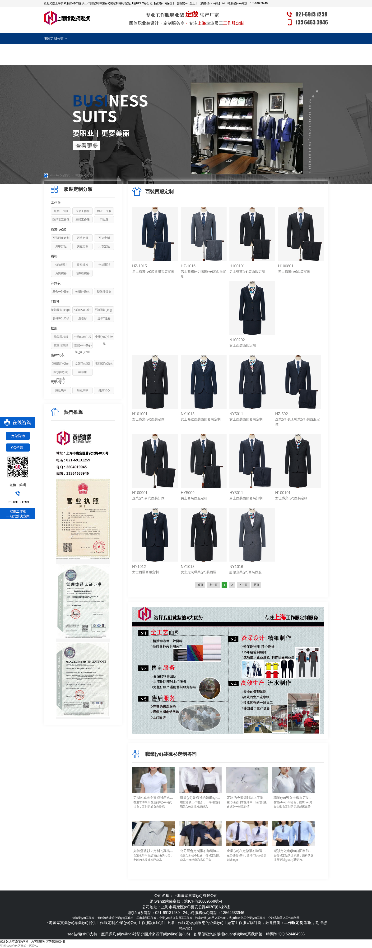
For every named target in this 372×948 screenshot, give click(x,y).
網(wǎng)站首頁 (60, 175)
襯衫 (54, 256)
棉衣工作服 (104, 211)
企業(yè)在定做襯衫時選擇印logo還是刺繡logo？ (247, 851)
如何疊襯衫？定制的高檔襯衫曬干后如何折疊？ (153, 851)
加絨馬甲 (82, 390)
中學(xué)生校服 (104, 340)
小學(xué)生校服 (82, 340)
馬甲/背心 (58, 382)
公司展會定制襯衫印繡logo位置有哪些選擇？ (200, 851)
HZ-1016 (188, 266)
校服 (54, 328)
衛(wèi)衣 (58, 355)
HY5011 (236, 493)
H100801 (285, 266)
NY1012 (139, 567)
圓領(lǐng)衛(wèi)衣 (60, 375)
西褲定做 (82, 238)
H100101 (237, 266)
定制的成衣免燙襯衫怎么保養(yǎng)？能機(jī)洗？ (153, 797)
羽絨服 (104, 219)
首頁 (200, 585)
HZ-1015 (139, 266)
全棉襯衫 (104, 264)
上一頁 (213, 585)
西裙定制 (104, 238)
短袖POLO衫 (82, 310)
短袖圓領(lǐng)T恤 (60, 313)
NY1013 (188, 567)
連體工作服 (82, 219)
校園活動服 (61, 345)
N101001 (140, 414)
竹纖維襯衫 (82, 273)
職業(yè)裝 (82, 175)
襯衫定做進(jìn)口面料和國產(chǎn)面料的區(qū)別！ (294, 851)
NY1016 (236, 567)
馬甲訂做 (61, 246)
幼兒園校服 (61, 336)
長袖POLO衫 (61, 318)
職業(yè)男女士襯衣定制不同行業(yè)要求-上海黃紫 (294, 797)
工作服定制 (67, 18)
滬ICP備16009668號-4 (203, 901)
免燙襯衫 (61, 273)
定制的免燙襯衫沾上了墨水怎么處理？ (247, 797)
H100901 (140, 493)
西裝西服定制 (61, 238)
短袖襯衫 (61, 264)
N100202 (237, 340)
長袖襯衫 (82, 264)
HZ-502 (281, 414)
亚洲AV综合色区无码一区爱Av (19, 946)
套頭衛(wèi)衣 (104, 363)
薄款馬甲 (61, 390)
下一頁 (243, 585)
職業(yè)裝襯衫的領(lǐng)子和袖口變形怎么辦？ (200, 797)
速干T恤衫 (104, 318)
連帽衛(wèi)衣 (61, 363)
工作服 (56, 202)
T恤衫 (55, 301)
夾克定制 (82, 246)
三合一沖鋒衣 (61, 291)
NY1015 (188, 414)
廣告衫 (82, 318)
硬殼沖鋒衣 (104, 291)
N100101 (283, 493)
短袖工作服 (61, 211)
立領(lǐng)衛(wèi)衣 (82, 367)
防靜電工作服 (61, 219)
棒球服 (82, 372)
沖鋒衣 (56, 283)
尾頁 (256, 585)
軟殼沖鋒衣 (82, 291)
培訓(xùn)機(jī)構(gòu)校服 (82, 349)
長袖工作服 (82, 211)
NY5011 (236, 414)
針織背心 (104, 390)
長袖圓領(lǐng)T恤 (104, 313)
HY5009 (188, 493)
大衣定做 (104, 246)
